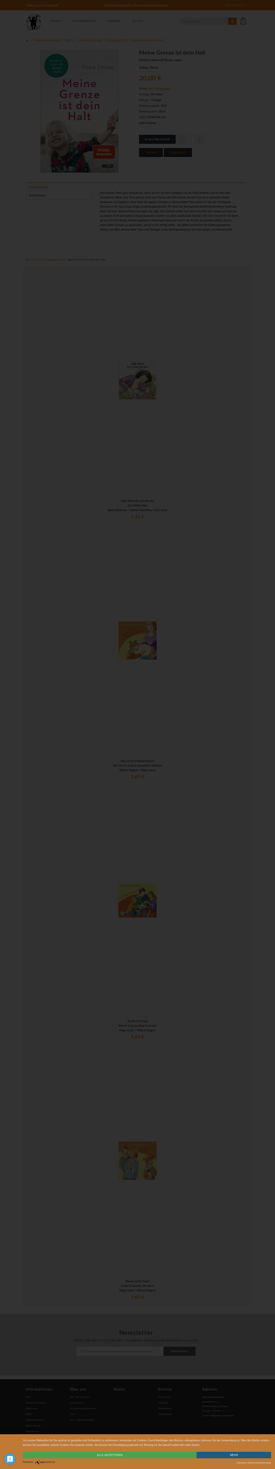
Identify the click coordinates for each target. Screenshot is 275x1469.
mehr (234, 1455)
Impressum (241, 1463)
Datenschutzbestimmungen (259, 1463)
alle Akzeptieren (110, 1455)
